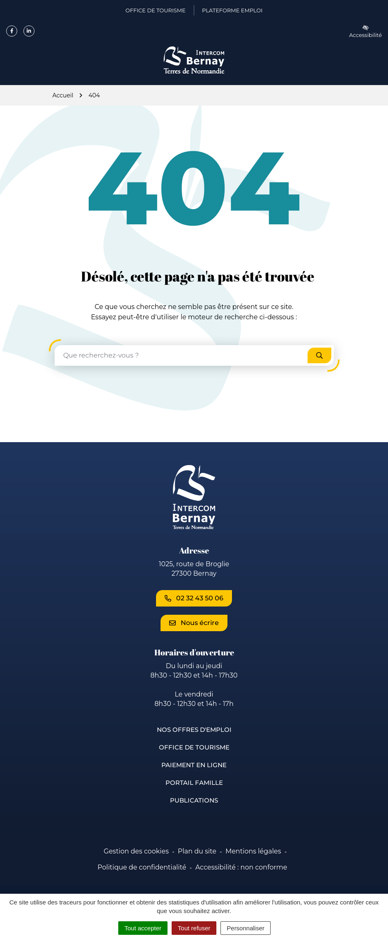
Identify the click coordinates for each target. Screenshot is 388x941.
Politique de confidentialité (142, 867)
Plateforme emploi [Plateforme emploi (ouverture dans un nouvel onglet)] (232, 12)
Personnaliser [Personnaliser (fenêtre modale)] (245, 928)
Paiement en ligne (194, 765)
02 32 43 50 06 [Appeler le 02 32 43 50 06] (194, 598)
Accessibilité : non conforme (241, 867)
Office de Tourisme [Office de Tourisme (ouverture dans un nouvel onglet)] (156, 12)
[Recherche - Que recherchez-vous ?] (181, 355)
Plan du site (197, 851)
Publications (194, 800)
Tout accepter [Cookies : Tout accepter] (142, 928)
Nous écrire (194, 623)
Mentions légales (253, 851)
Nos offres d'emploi (194, 729)
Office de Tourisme (194, 747)
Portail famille (194, 782)
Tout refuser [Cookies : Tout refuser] (194, 928)
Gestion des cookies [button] (136, 851)
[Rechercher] (319, 355)
